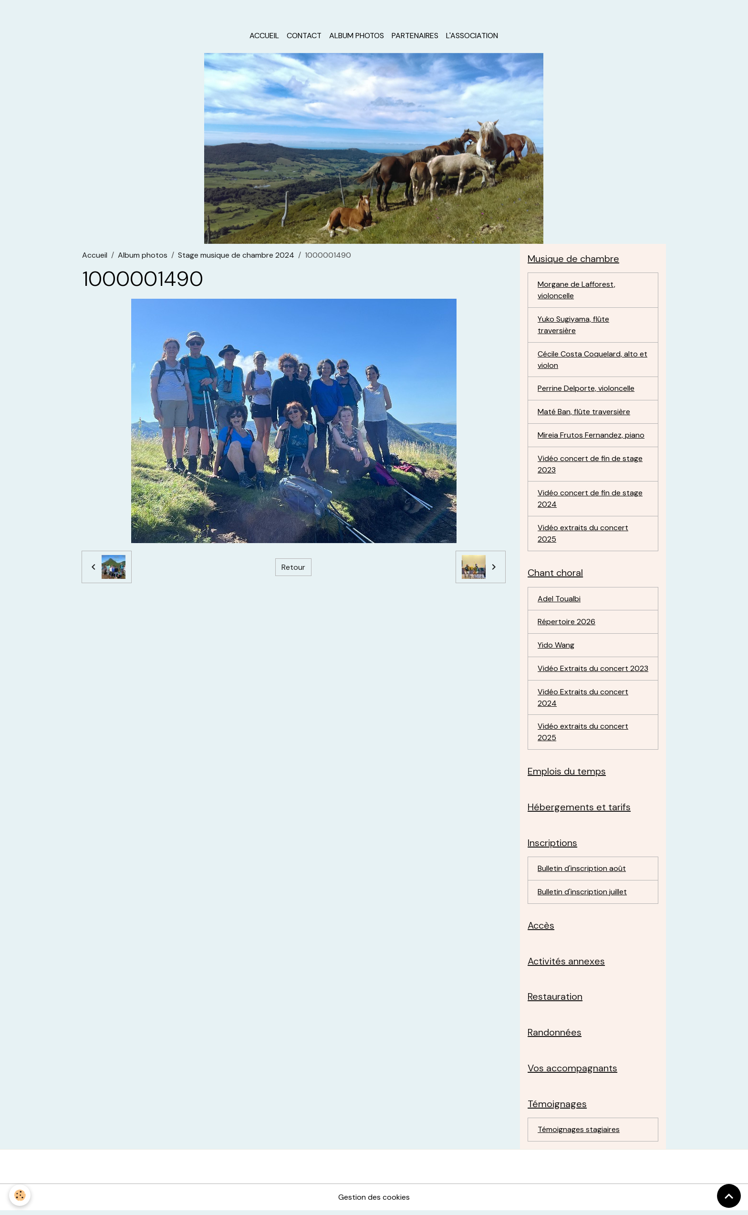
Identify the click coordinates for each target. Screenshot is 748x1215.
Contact (304, 36)
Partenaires (415, 36)
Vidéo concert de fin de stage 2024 (590, 500)
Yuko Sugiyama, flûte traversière (573, 325)
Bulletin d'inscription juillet (582, 895)
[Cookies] (20, 1195)
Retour (293, 568)
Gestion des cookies (374, 1201)
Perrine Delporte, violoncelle (586, 390)
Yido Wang (556, 647)
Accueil (264, 36)
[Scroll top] (729, 1196)
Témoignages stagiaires (579, 1134)
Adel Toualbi (559, 601)
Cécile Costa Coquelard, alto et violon (592, 360)
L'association (472, 36)
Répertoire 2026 (566, 624)
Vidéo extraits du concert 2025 (583, 535)
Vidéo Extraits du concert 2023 (593, 671)
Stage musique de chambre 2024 (236, 256)
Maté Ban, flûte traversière (584, 413)
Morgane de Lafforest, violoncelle (576, 291)
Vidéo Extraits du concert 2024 (583, 700)
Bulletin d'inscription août (582, 872)
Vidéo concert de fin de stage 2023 (590, 465)
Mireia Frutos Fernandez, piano (591, 436)
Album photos (356, 36)
